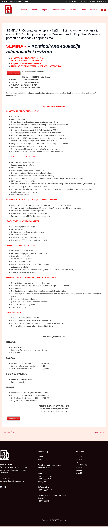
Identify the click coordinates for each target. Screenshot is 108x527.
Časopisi (29, 10)
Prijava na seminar (14, 73)
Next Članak (100, 432)
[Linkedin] (105, 10)
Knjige (48, 10)
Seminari (39, 10)
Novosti (75, 10)
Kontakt (94, 10)
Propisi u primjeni (71, 1)
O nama (84, 10)
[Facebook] (102, 10)
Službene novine (83, 1)
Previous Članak (9, 432)
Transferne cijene (61, 10)
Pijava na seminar (14, 418)
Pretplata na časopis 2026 (98, 1)
